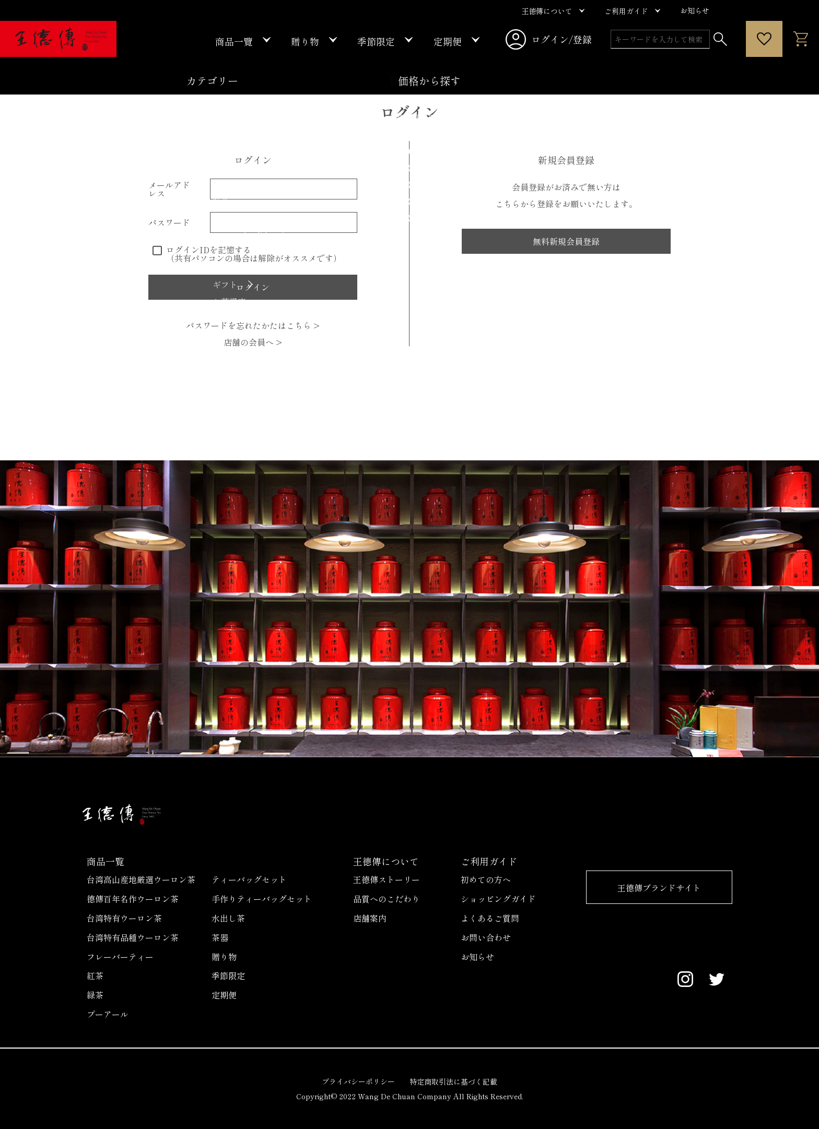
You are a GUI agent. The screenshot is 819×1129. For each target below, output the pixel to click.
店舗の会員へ (253, 342)
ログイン (409, 111)
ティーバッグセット (249, 879)
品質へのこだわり (386, 898)
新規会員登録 (566, 159)
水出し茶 (228, 918)
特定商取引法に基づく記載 (453, 1081)
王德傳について (386, 861)
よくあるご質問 (490, 918)
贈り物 (224, 956)
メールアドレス (169, 189)
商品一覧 (105, 861)
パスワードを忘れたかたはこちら (253, 325)
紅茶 (95, 975)
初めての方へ (486, 879)
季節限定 (228, 975)
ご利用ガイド (489, 861)
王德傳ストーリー (386, 879)
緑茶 (95, 995)
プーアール (107, 1014)
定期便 (224, 995)
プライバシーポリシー (358, 1081)
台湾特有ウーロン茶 (124, 918)
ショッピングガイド (498, 898)
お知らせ (477, 956)
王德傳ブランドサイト (659, 887)
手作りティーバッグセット (262, 898)
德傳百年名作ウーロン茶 (133, 898)
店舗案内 (370, 918)
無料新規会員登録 (566, 241)
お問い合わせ (486, 937)
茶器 (220, 937)
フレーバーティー (120, 956)
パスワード (169, 222)
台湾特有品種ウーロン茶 (133, 937)
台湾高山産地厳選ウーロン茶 (141, 879)
